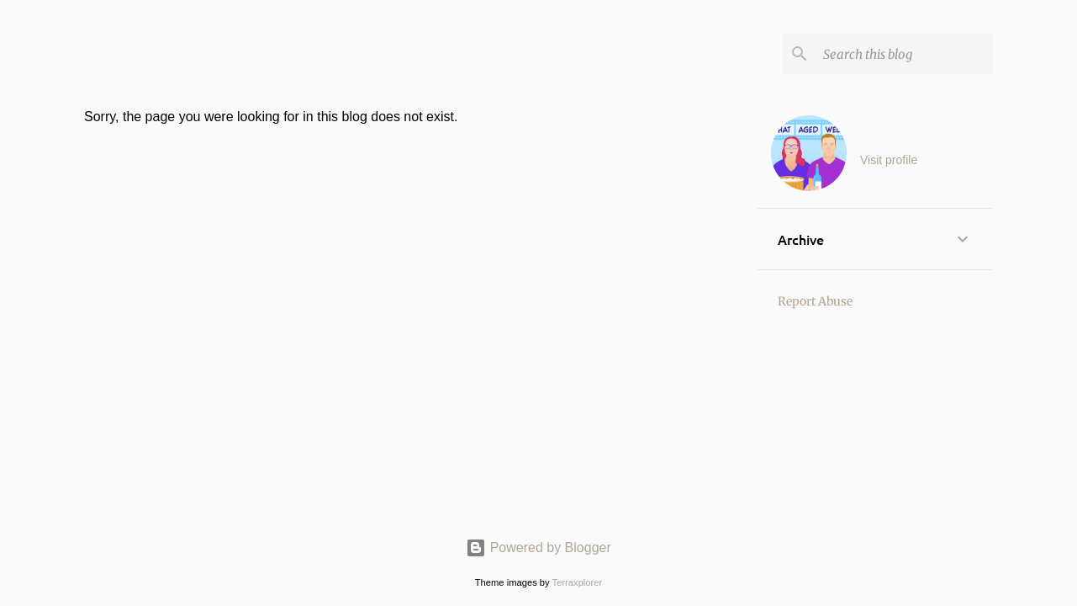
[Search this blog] (904, 54)
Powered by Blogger (538, 547)
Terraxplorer (577, 582)
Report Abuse (815, 301)
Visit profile (888, 160)
